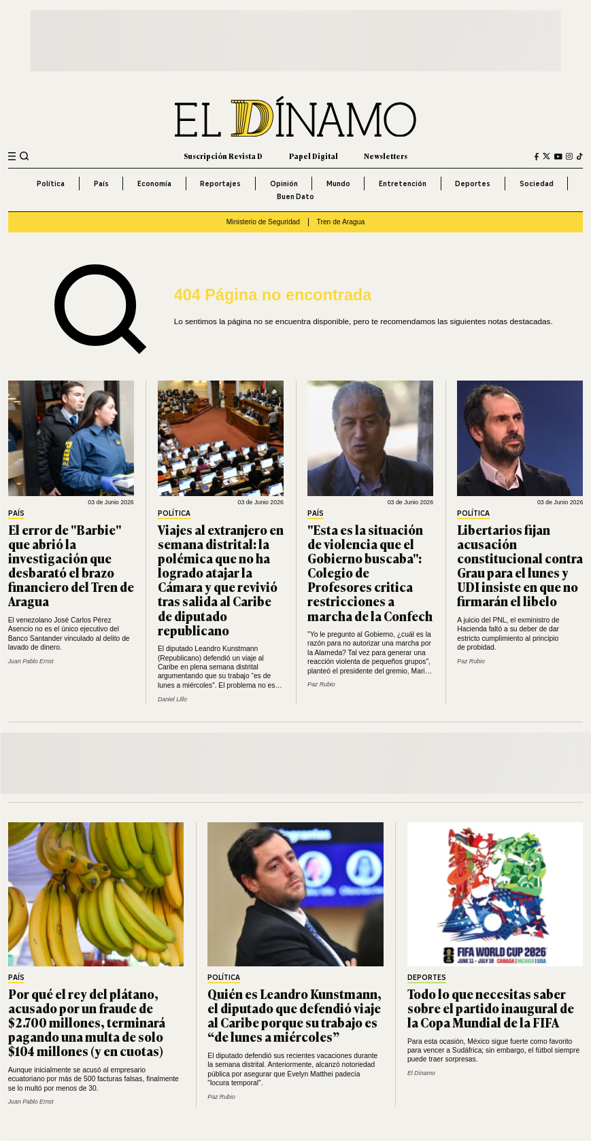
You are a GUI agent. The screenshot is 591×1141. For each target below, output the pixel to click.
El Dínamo (421, 1073)
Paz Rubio (321, 684)
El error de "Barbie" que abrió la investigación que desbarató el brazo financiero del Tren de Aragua (71, 565)
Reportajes (220, 183)
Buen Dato (295, 196)
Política (51, 183)
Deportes (472, 183)
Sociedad (537, 183)
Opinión (284, 183)
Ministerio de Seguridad (263, 222)
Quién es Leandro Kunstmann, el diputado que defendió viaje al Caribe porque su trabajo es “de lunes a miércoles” (294, 1015)
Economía (154, 183)
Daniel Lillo (172, 699)
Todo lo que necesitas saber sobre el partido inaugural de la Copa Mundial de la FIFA (490, 1008)
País (101, 183)
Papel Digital (313, 156)
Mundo (338, 183)
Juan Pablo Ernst (31, 661)
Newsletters (385, 156)
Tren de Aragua (341, 222)
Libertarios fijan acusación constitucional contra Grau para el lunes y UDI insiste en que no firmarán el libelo (520, 565)
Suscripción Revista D (223, 156)
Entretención (402, 183)
